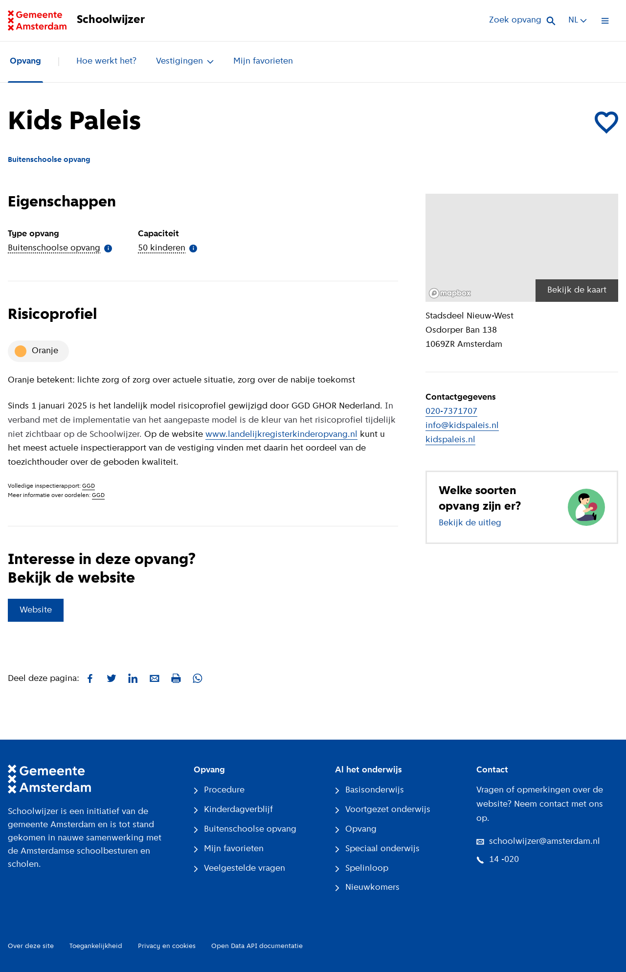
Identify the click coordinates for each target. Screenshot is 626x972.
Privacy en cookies (167, 946)
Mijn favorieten (263, 61)
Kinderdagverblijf (233, 809)
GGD (88, 486)
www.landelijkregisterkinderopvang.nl (281, 434)
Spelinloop (361, 868)
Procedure (219, 790)
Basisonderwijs (369, 790)
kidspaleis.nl (450, 440)
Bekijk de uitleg (470, 523)
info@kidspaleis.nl (462, 425)
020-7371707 (451, 411)
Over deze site (31, 946)
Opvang (25, 61)
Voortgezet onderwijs (382, 809)
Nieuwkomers (367, 887)
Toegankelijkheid (95, 946)
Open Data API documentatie (257, 946)
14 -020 (497, 859)
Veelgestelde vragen (239, 868)
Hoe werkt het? (106, 61)
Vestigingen (185, 61)
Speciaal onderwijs (377, 849)
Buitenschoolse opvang (245, 829)
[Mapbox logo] (449, 293)
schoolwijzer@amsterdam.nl (538, 841)
